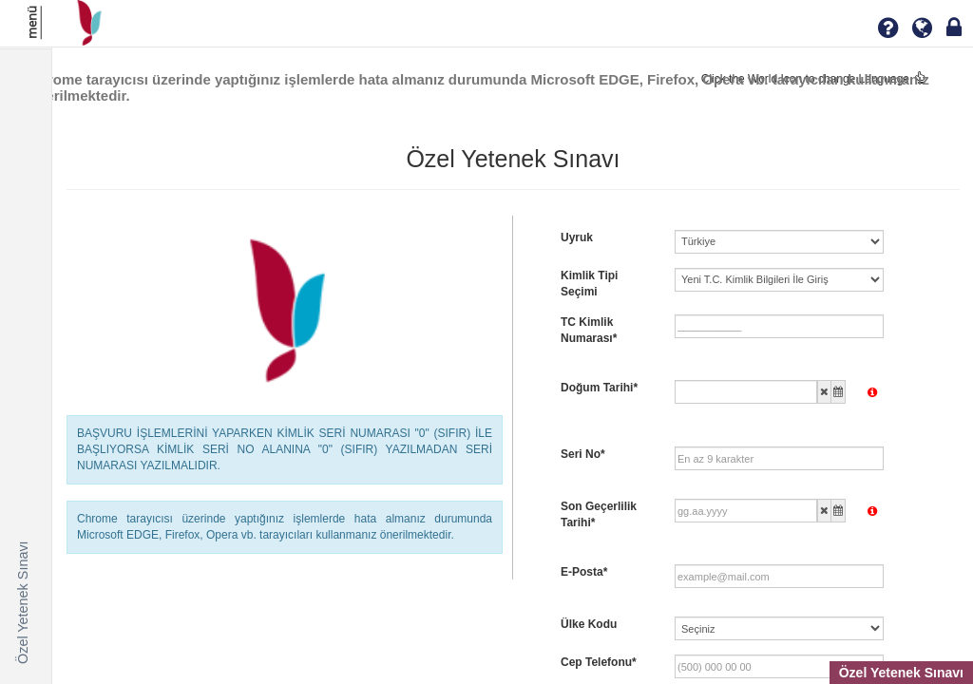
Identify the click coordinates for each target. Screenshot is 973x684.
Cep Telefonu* (599, 662)
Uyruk (577, 237)
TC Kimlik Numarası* (589, 330)
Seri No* (583, 454)
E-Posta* (584, 572)
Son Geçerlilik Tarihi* (599, 514)
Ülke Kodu (589, 624)
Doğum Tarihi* (599, 387)
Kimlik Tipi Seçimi (589, 283)
